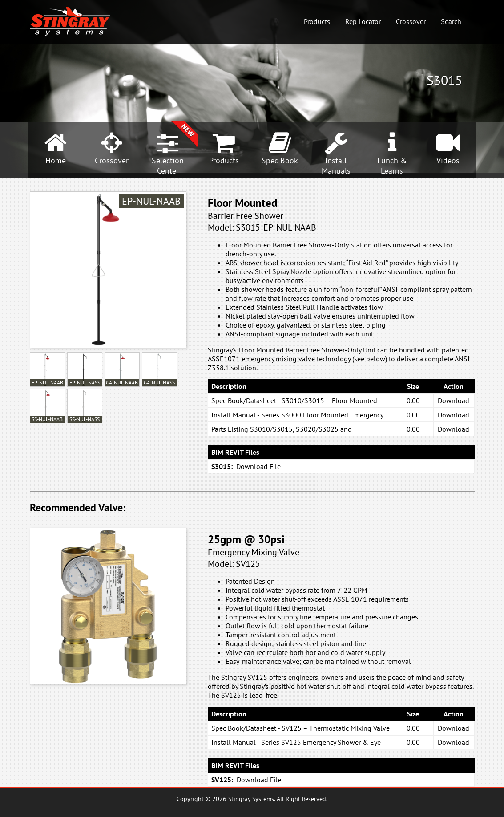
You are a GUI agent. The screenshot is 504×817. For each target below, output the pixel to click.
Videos (448, 160)
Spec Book (280, 160)
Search (451, 21)
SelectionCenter (168, 165)
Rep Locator (363, 21)
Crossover (411, 21)
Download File (258, 466)
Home (55, 160)
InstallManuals (336, 165)
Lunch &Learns (392, 165)
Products (317, 21)
